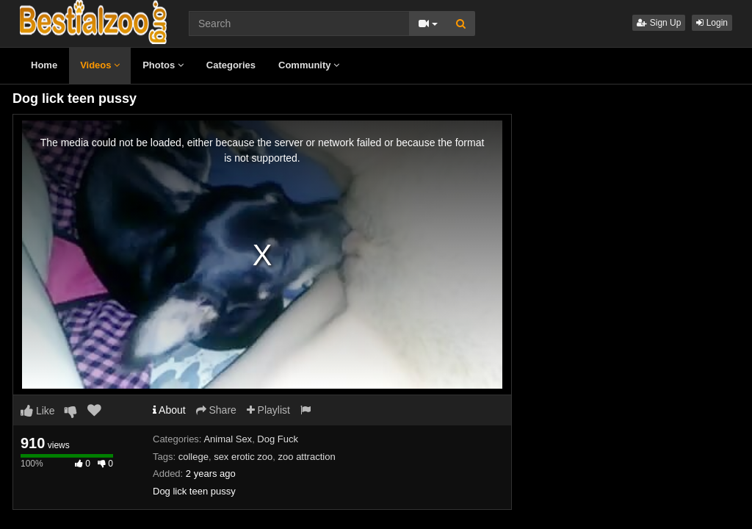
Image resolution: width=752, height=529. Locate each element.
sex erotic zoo (243, 456)
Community (308, 65)
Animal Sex (227, 439)
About (169, 410)
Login (712, 23)
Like (38, 411)
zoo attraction (307, 456)
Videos (100, 65)
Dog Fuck (277, 439)
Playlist (268, 410)
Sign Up (659, 23)
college (193, 456)
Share (216, 410)
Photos (163, 65)
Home (44, 65)
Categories (231, 65)
